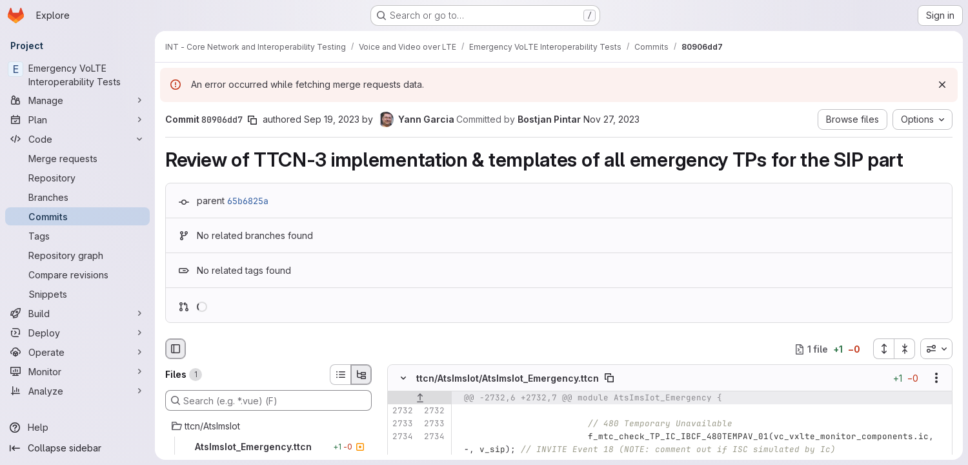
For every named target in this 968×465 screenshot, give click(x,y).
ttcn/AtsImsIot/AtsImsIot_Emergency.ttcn (507, 378)
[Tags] (77, 236)
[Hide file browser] (175, 348)
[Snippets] (77, 294)
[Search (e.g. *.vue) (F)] (268, 400)
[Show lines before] (420, 398)
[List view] (340, 374)
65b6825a (247, 201)
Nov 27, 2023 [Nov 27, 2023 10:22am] (611, 119)
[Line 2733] (402, 424)
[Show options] (936, 378)
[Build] (77, 313)
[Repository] (77, 178)
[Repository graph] (77, 255)
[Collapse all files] (904, 348)
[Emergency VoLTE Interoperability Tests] (77, 75)
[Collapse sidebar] (77, 448)
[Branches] (77, 197)
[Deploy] (77, 333)
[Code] (77, 139)
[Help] (77, 427)
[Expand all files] (883, 348)
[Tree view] (361, 374)
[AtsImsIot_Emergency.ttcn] (268, 447)
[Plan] (77, 119)
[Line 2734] (402, 437)
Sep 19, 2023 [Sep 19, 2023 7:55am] (331, 119)
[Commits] (77, 216)
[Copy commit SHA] (252, 120)
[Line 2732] (402, 411)
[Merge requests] (77, 158)
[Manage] (77, 100)
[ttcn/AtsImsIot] (268, 426)
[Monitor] (77, 371)
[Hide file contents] (403, 378)
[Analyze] (77, 391)
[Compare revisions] (77, 274)
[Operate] (77, 352)
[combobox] (936, 348)
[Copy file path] (609, 378)
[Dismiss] (942, 84)
